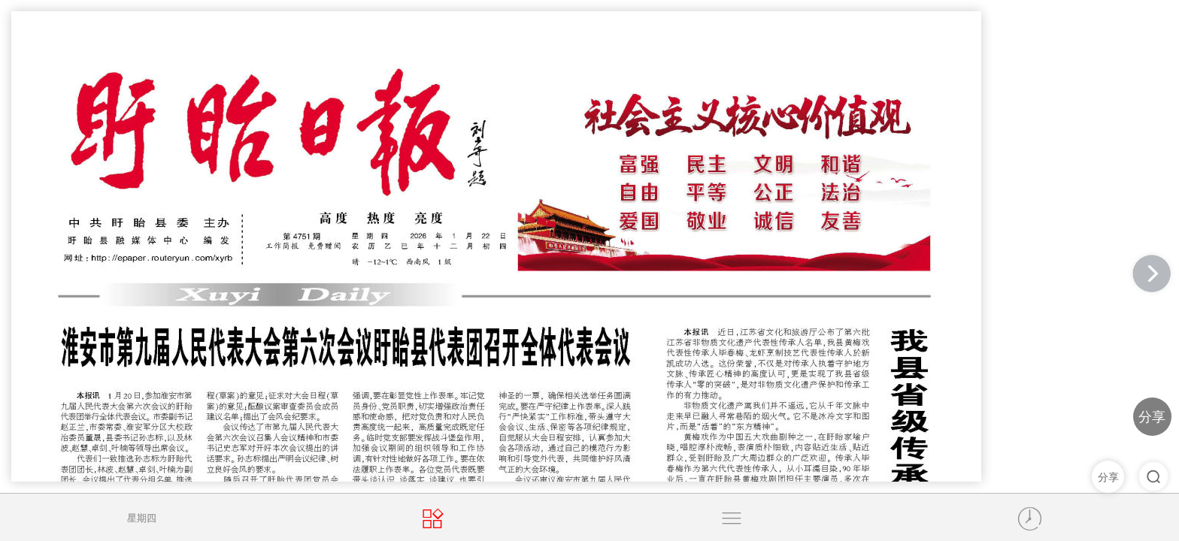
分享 (1151, 417)
